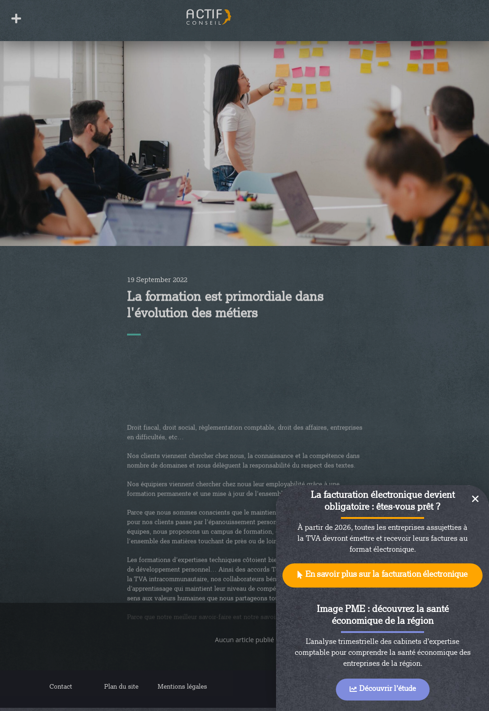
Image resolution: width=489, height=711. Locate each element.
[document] (244, 355)
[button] (382, 576)
